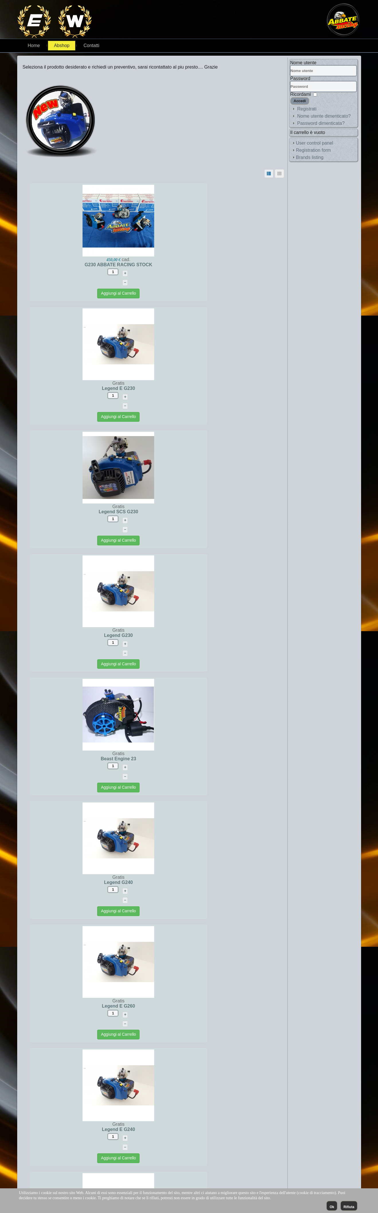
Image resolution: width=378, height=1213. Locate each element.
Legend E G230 (218, 264)
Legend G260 (218, 758)
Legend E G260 (88, 635)
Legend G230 (218, 388)
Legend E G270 (88, 758)
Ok (332, 1207)
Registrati (307, 108)
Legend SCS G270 (218, 1006)
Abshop (61, 45)
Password (300, 78)
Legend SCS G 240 (87, 1006)
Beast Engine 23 (88, 511)
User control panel (314, 143)
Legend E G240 (218, 635)
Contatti (91, 45)
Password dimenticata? (320, 123)
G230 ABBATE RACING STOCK (88, 264)
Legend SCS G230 (88, 388)
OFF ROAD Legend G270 (88, 1129)
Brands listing (310, 157)
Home (34, 45)
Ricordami (300, 94)
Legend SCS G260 (218, 882)
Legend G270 (87, 882)
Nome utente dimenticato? (324, 116)
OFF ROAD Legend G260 (218, 1129)
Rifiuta (349, 1207)
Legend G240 (218, 511)
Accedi (300, 101)
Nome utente (303, 62)
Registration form (313, 150)
